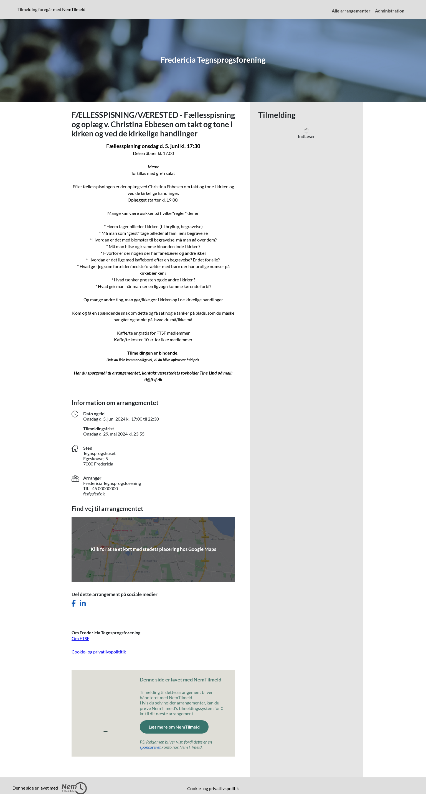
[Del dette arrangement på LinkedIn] (83, 603)
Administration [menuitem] (389, 10)
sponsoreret (150, 747)
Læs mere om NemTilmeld (174, 726)
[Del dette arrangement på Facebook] (74, 603)
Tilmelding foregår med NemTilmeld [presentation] (51, 9)
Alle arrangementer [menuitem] (351, 10)
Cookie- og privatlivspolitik (213, 788)
